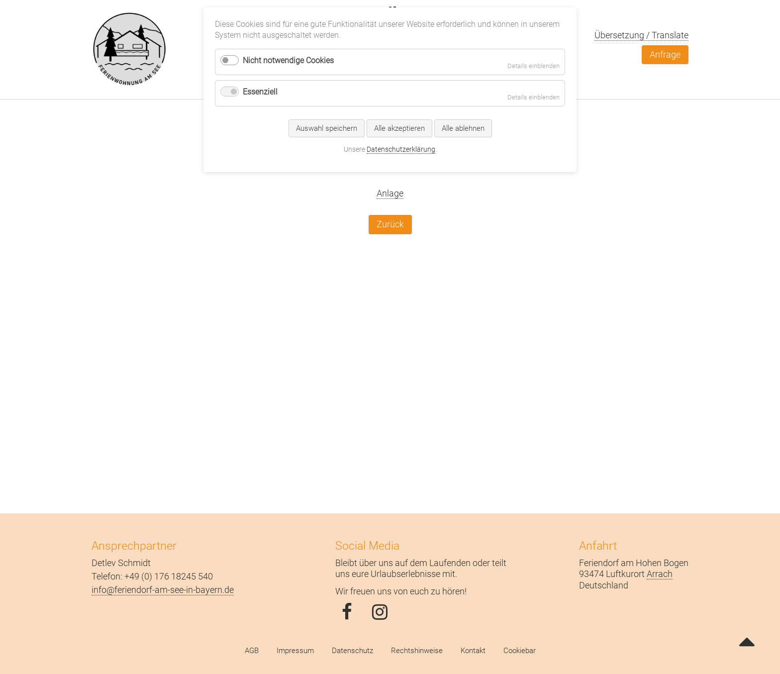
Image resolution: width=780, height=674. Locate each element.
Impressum (295, 650)
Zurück (390, 224)
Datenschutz (352, 650)
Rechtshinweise (417, 650)
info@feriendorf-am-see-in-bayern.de (163, 589)
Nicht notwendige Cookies (288, 60)
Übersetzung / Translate (641, 35)
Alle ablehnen (463, 128)
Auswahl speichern (326, 128)
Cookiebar (519, 650)
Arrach (660, 574)
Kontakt (473, 650)
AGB (252, 650)
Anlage (390, 193)
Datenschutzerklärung (401, 149)
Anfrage (665, 54)
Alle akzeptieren (399, 128)
